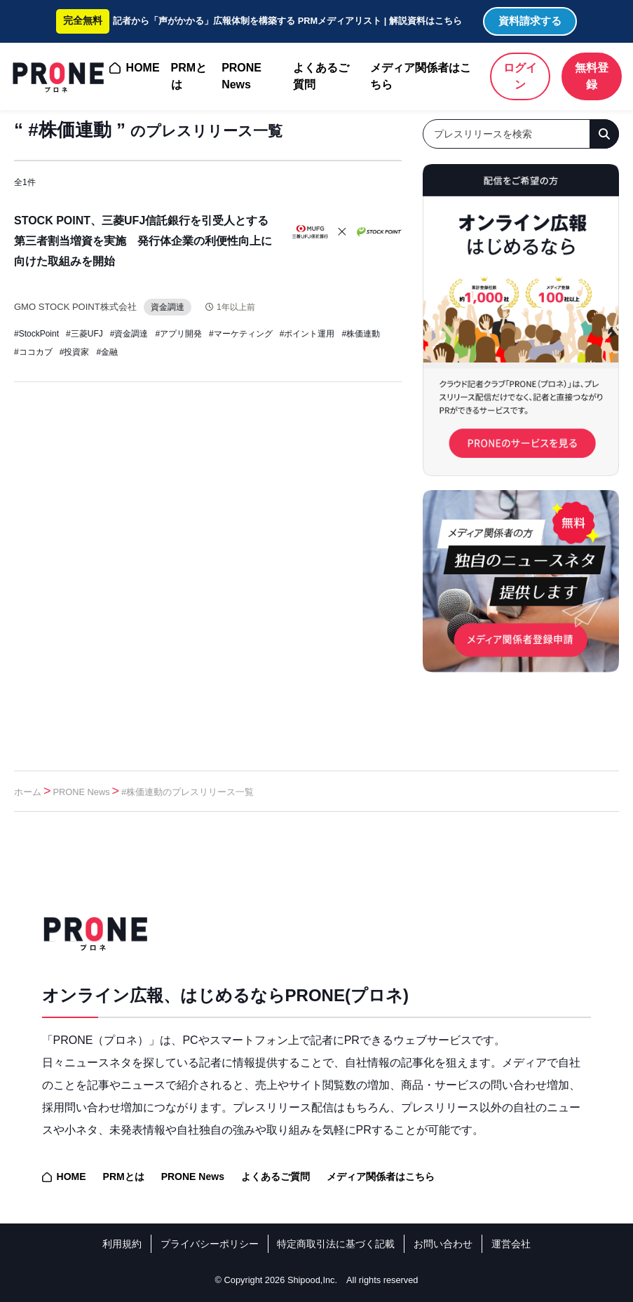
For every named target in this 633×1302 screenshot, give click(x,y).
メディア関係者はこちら (420, 76)
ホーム (27, 792)
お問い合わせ (443, 1243)
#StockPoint (36, 334)
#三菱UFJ (84, 334)
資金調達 (179, 307)
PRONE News (241, 76)
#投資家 (75, 352)
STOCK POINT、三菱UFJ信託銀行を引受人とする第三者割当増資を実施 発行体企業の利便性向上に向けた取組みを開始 (143, 241)
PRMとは (189, 76)
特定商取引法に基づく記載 (336, 1243)
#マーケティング (241, 334)
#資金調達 (129, 334)
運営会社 (511, 1243)
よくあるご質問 (321, 76)
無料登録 (591, 76)
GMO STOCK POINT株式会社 (80, 306)
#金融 (107, 352)
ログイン (520, 76)
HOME (143, 68)
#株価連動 (360, 334)
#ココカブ (33, 352)
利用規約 (122, 1243)
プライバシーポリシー (210, 1243)
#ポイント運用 (307, 334)
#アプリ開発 (178, 334)
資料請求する (529, 21)
